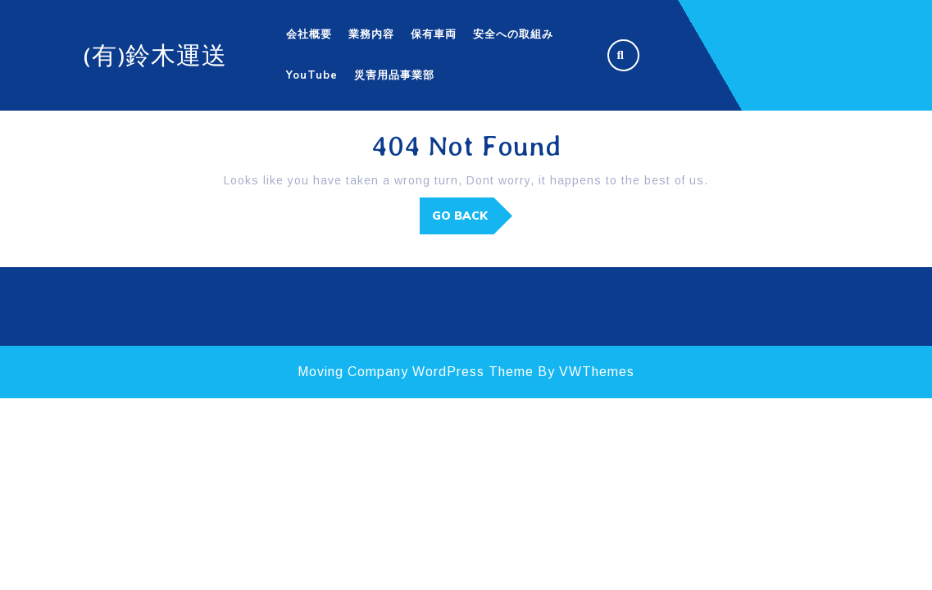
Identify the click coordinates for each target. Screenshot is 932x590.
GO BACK (472, 220)
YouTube (312, 75)
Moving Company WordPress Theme (416, 372)
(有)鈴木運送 (155, 55)
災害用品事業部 (394, 75)
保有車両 (434, 34)
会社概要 (309, 34)
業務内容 (371, 34)
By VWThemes (586, 372)
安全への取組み (513, 34)
